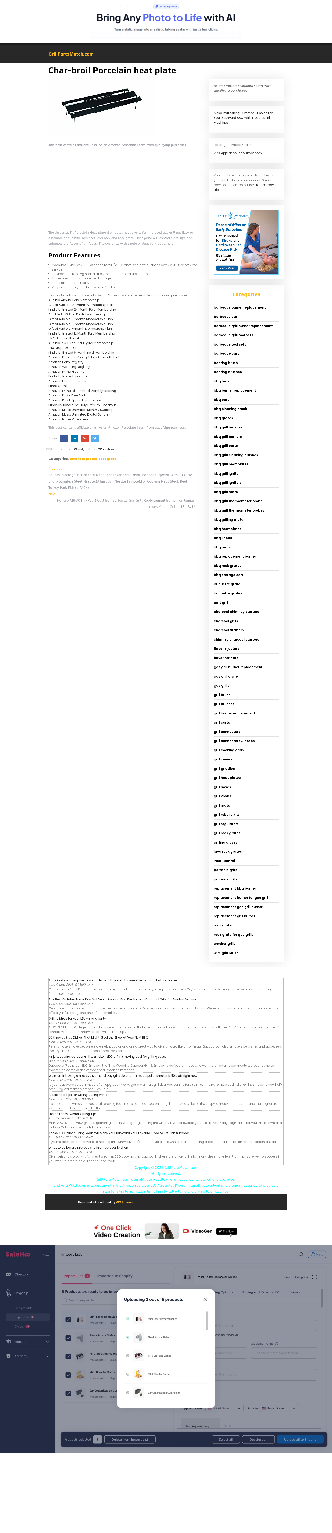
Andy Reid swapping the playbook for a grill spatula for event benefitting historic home (113, 980)
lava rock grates (83, 459)
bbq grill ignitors (228, 482)
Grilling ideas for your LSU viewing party (77, 1018)
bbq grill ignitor (227, 473)
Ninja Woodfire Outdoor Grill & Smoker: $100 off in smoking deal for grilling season (109, 1057)
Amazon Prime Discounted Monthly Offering (82, 390)
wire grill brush (226, 953)
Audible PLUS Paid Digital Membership (77, 314)
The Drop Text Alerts (63, 347)
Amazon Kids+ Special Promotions (74, 400)
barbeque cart (226, 353)
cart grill (221, 602)
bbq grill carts (226, 446)
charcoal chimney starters (236, 612)
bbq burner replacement (235, 390)
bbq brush (222, 381)
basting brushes (228, 372)
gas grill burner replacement (238, 667)
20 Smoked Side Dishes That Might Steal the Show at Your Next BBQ (98, 1037)
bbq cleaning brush (230, 409)
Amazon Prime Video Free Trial (71, 419)
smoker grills (224, 944)
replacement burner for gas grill (241, 898)
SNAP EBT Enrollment (63, 338)
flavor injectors (226, 648)
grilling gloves (225, 842)
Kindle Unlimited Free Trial (67, 376)
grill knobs (222, 796)
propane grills (225, 879)
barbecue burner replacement (240, 307)
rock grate (107, 459)
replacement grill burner (234, 916)
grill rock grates (227, 833)
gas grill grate (226, 676)
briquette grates (228, 593)
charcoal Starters (229, 630)
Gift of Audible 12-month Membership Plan (81, 305)
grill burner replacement (234, 713)
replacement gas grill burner (238, 907)
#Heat (78, 449)
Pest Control (224, 861)
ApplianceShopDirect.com (241, 153)
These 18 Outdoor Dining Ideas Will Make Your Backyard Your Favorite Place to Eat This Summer (119, 1133)
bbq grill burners (228, 436)
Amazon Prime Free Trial (66, 371)
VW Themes (124, 1202)
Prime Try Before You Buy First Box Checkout (82, 405)
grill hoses (222, 787)
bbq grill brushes (228, 427)
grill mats (222, 805)
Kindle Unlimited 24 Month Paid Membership (82, 309)
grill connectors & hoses (234, 741)
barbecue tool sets (230, 344)
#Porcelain (106, 449)
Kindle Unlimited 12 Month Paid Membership (81, 333)
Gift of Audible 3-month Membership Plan (80, 319)
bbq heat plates (228, 529)
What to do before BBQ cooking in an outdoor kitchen (88, 1147)
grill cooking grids (229, 750)
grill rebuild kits (227, 814)
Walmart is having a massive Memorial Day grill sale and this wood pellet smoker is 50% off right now (123, 1076)
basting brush (226, 363)
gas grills (221, 685)
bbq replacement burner (235, 556)
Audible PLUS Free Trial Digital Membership (80, 343)
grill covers (223, 759)
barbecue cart (226, 316)
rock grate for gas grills (233, 934)
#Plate (90, 449)
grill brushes (224, 704)
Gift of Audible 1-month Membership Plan (80, 328)
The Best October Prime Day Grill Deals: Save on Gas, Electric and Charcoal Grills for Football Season (122, 999)
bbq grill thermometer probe (238, 501)
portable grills (226, 870)
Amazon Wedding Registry (69, 366)
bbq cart (221, 400)
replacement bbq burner (235, 888)
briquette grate (227, 584)
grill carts (222, 722)
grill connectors (227, 732)
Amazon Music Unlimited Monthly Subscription (83, 409)
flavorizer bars (226, 658)
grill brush (222, 695)
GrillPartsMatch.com (71, 54)
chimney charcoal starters (236, 639)
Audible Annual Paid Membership (73, 300)
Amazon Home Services (67, 381)
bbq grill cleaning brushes (236, 455)
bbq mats (222, 547)
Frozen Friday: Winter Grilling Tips (73, 1114)
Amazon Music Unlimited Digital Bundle (78, 414)
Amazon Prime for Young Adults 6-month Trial (83, 357)
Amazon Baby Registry (65, 362)
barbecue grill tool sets (233, 335)
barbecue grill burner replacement (243, 326)
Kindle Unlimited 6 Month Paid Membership (81, 352)
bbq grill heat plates (231, 464)
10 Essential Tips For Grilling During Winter (79, 1095)
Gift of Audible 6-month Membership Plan (80, 324)
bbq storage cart (228, 575)
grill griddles (224, 768)
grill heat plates (227, 778)
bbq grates (223, 418)
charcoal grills (226, 621)
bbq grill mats (226, 492)
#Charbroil (63, 449)
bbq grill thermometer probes (239, 510)
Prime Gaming (59, 386)
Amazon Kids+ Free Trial (66, 395)
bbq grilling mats (228, 519)
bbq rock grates (227, 566)
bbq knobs (223, 538)
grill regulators (226, 824)
